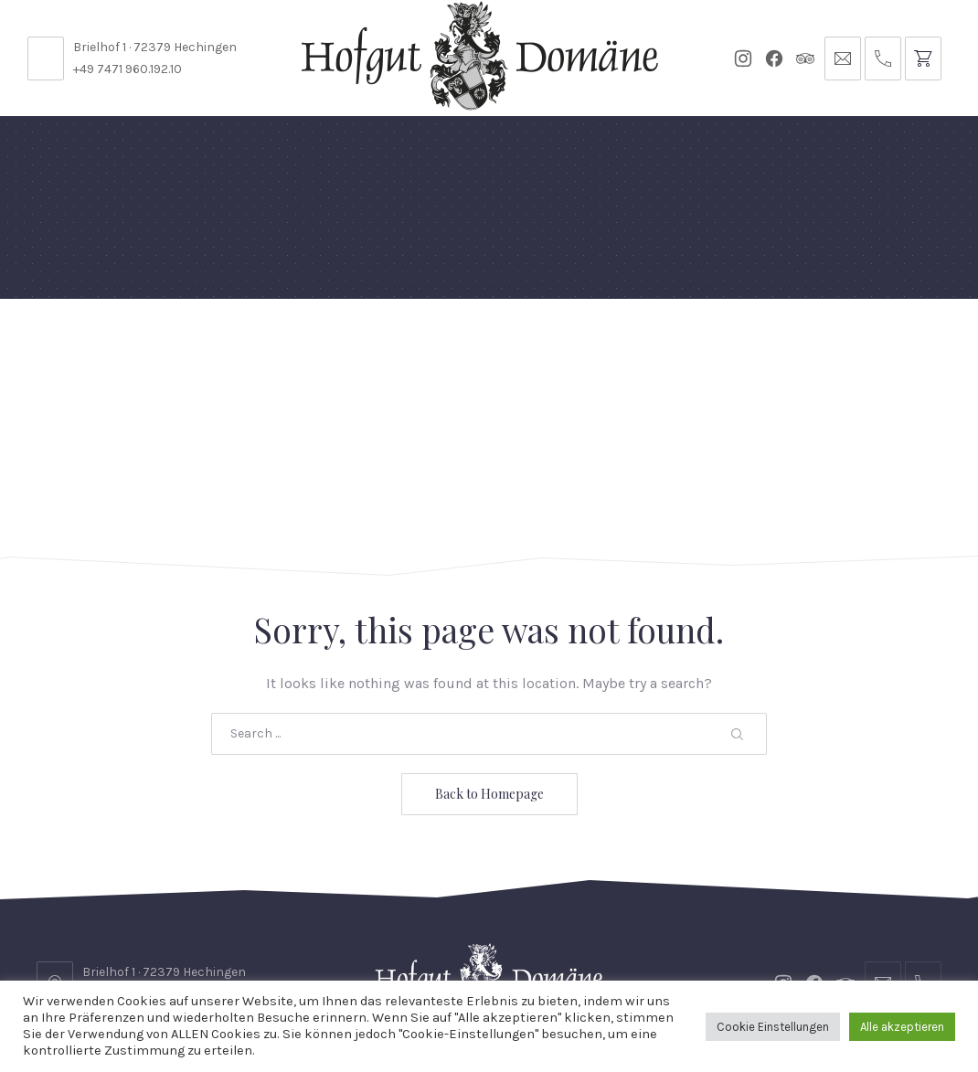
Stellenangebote (148, 913)
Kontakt (269, 913)
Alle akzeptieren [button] (902, 1027)
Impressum (492, 950)
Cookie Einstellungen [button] (773, 1027)
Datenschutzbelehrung (759, 913)
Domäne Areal (215, 350)
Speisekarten (316, 342)
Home (66, 342)
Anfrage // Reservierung (869, 350)
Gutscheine (658, 342)
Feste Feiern (134, 350)
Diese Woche (413, 350)
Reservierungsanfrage (559, 913)
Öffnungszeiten (387, 913)
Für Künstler (564, 350)
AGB (887, 913)
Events (487, 342)
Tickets (745, 342)
